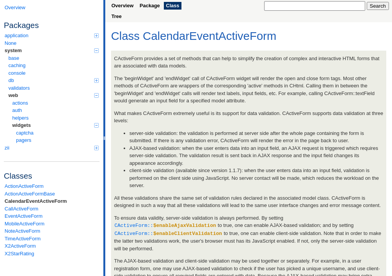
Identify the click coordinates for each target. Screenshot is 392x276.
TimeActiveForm (23, 239)
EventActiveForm (23, 216)
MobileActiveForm (24, 224)
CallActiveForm (21, 209)
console (17, 73)
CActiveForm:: (165, 225)
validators (19, 88)
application (52, 35)
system (52, 50)
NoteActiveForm (22, 231)
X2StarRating (19, 253)
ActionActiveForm (24, 186)
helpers (20, 118)
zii (52, 148)
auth (17, 110)
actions (20, 103)
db (53, 80)
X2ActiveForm (20, 246)
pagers (23, 140)
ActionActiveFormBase (30, 194)
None (10, 43)
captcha (25, 133)
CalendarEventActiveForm (36, 201)
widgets (55, 125)
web (53, 95)
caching (17, 65)
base (13, 58)
